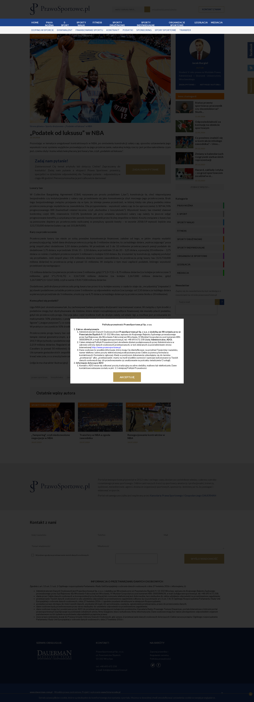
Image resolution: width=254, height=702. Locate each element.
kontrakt (112, 30)
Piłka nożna (49, 23)
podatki (128, 30)
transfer (185, 30)
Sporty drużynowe (117, 23)
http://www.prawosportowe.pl (106, 347)
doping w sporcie (42, 30)
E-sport (65, 23)
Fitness (97, 22)
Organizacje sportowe (177, 23)
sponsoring (144, 30)
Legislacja (201, 22)
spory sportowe (165, 30)
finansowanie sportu (89, 30)
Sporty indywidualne (146, 23)
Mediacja (217, 22)
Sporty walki (81, 23)
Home (35, 22)
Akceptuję (127, 377)
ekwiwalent (64, 30)
